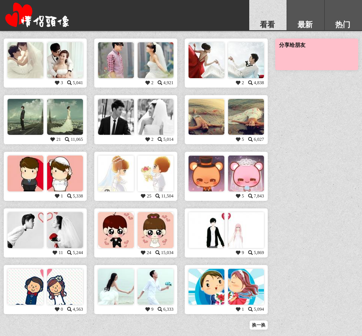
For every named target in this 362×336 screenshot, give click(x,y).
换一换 (258, 325)
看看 (267, 24)
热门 (342, 24)
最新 (305, 24)
